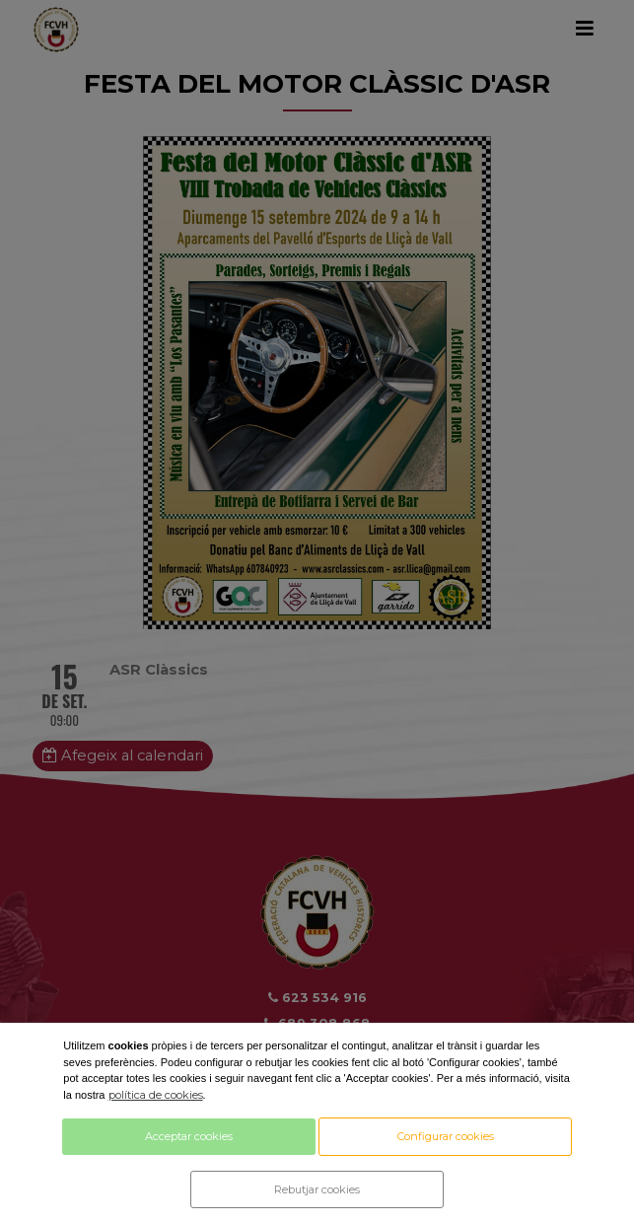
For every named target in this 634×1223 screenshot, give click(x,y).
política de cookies (155, 1095)
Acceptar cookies (189, 1136)
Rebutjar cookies (317, 1189)
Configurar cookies (445, 1136)
